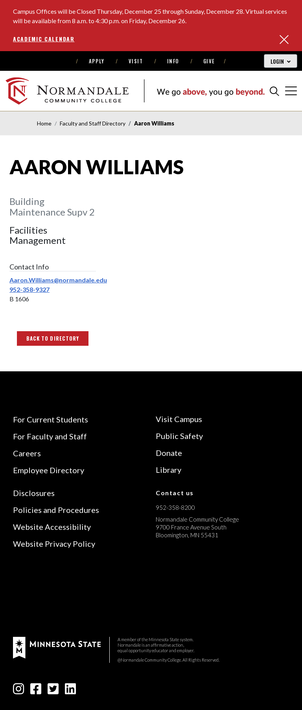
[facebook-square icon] (35, 691)
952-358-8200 (175, 507)
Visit (136, 61)
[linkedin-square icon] (70, 691)
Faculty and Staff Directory (92, 123)
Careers (27, 453)
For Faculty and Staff (50, 436)
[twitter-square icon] (53, 691)
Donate (169, 452)
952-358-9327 (29, 289)
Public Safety (179, 436)
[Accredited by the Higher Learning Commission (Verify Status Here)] (185, 590)
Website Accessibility (52, 526)
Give (209, 61)
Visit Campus (179, 419)
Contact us (175, 492)
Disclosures (34, 493)
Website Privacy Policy (54, 543)
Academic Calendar (44, 39)
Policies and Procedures (56, 510)
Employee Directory (48, 470)
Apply (97, 61)
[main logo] (135, 90)
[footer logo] (57, 646)
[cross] (291, 91)
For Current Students (50, 419)
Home (44, 123)
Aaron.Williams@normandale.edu (58, 280)
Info (173, 61)
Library (168, 469)
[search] (274, 91)
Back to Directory (52, 338)
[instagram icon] (18, 691)
